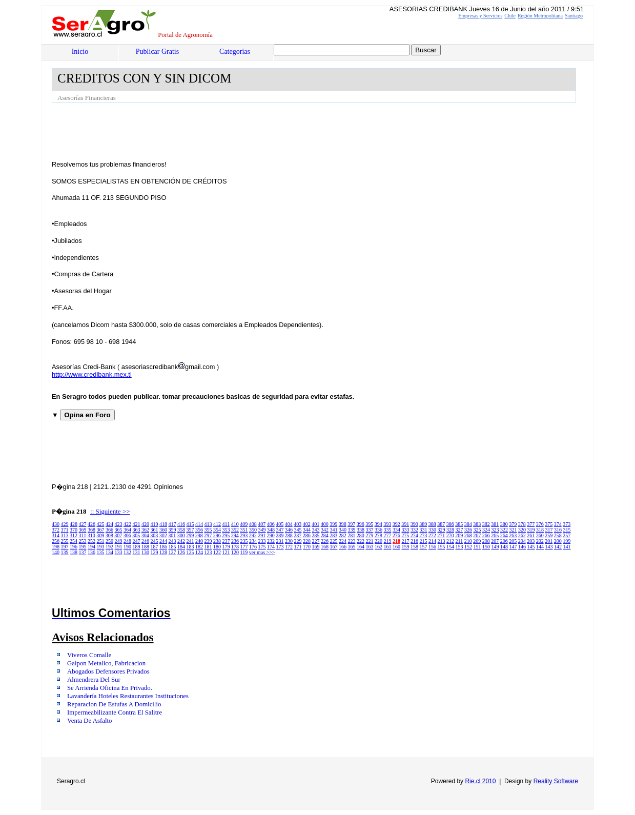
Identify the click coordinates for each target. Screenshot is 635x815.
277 (387, 535)
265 (495, 535)
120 (235, 552)
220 (378, 541)
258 (558, 535)
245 (154, 541)
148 (504, 546)
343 (316, 530)
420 (145, 524)
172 (289, 546)
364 (127, 530)
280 (360, 535)
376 (540, 524)
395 (369, 524)
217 (405, 541)
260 (540, 535)
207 (495, 541)
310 (91, 535)
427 (83, 524)
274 (414, 535)
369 (83, 530)
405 (279, 524)
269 (459, 535)
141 (567, 546)
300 (181, 535)
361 (154, 530)
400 (325, 524)
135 (101, 552)
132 (127, 552)
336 (378, 530)
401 (315, 524)
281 (351, 535)
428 (73, 524)
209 (477, 541)
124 (199, 552)
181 (208, 546)
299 (190, 535)
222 (360, 541)
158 (414, 546)
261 (531, 535)
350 (253, 530)
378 (522, 524)
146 (522, 546)
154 (450, 546)
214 (432, 541)
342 (325, 530)
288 (289, 535)
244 (163, 541)
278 (378, 535)
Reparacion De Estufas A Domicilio (114, 704)
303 (154, 535)
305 (136, 535)
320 (522, 530)
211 (459, 541)
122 (217, 552)
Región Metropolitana (540, 15)
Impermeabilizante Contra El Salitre (114, 712)
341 (334, 530)
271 (441, 535)
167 (334, 546)
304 (145, 535)
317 (549, 530)
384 (468, 524)
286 (307, 535)
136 (91, 552)
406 (271, 524)
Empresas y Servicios (480, 15)
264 (504, 535)
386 (450, 524)
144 (540, 546)
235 (244, 541)
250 (109, 541)
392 (396, 524)
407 (261, 524)
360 (163, 530)
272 (432, 535)
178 (235, 546)
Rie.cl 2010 (480, 781)
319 (531, 530)
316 (558, 530)
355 (208, 530)
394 (378, 524)
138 (73, 552)
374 (558, 524)
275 (405, 535)
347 (280, 530)
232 (271, 541)
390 (414, 524)
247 (136, 541)
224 (342, 541)
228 (307, 541)
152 (468, 546)
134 (109, 552)
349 (262, 530)
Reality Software (556, 781)
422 (127, 524)
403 (297, 524)
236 (235, 541)
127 (172, 552)
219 (388, 541)
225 (334, 541)
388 (432, 524)
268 (468, 535)
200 (558, 541)
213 (441, 541)
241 (190, 541)
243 (172, 541)
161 (388, 546)
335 (388, 530)
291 (261, 535)
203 (531, 541)
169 (316, 546)
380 (504, 524)
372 (55, 530)
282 (342, 535)
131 (136, 552)
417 (172, 524)
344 (307, 530)
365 (118, 530)
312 (73, 535)
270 (450, 535)
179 (226, 546)
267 (477, 535)
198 (55, 546)
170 (307, 546)
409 (244, 524)
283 (333, 535)
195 (83, 546)
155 (441, 546)
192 (109, 546)
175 (262, 546)
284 (325, 535)
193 (101, 546)
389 (423, 524)
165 (352, 546)
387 (441, 524)
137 (83, 552)
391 (405, 524)
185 (172, 546)
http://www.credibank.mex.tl (92, 374)
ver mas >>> (262, 552)
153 (459, 546)
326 (468, 530)
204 (522, 541)
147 (513, 546)
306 (127, 535)
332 (414, 530)
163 (370, 546)
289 (279, 535)
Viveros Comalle (89, 655)
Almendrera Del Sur (93, 679)
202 (540, 541)
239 (208, 541)
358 (181, 530)
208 (486, 541)
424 (109, 524)
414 (199, 524)
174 (271, 546)
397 (351, 524)
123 (208, 552)
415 (190, 524)
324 (486, 530)
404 (289, 524)
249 (118, 541)
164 (360, 546)
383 (477, 524)
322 (504, 530)
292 (253, 535)
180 (217, 546)
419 (154, 524)
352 (235, 530)
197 (65, 546)
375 (548, 524)
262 (522, 535)
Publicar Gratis (157, 51)
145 (531, 546)
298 (199, 535)
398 (342, 524)
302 (163, 535)
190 (127, 546)
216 (414, 541)
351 (244, 530)
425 (101, 524)
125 (190, 552)
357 (190, 530)
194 (91, 546)
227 (316, 541)
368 (91, 530)
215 (423, 541)
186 (163, 546)
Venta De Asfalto (89, 720)
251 (101, 541)
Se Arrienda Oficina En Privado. (109, 687)
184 (181, 546)
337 (370, 530)
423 (118, 524)
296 (217, 535)
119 (244, 552)
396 (360, 524)
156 (432, 546)
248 (127, 541)
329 (441, 530)
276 (396, 535)
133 (118, 552)
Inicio (80, 51)
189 (136, 546)
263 (513, 535)
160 (396, 546)
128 (163, 552)
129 (154, 552)
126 (181, 552)
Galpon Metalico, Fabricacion (106, 663)
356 (199, 530)
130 (145, 552)
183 (190, 546)
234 (253, 541)
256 (55, 541)
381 (495, 524)
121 (226, 552)
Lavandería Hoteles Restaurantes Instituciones (128, 696)
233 (262, 541)
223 (352, 541)
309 (100, 535)
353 (226, 530)
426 (91, 524)
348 (271, 530)
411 (226, 524)
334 (396, 530)
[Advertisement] (238, 131)
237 (226, 541)
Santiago (574, 15)
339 (352, 530)
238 (217, 541)
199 (566, 541)
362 (145, 530)
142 (558, 546)
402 (307, 524)
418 (163, 524)
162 (378, 546)
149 (495, 546)
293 (244, 535)
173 (280, 546)
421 (136, 524)
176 (253, 546)
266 (486, 535)
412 (217, 524)
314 (55, 535)
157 (423, 546)
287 (297, 535)
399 (333, 524)
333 (405, 530)
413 (208, 524)
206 (504, 541)
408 (253, 524)
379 (513, 524)
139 (65, 552)
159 (405, 546)
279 (369, 535)
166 (342, 546)
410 (235, 524)
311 (83, 535)
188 (145, 546)
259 (548, 535)
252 (91, 541)
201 (548, 541)
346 (289, 530)
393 (387, 524)
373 (566, 524)
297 (208, 535)
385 (459, 524)
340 (342, 530)
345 (298, 530)
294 (235, 535)
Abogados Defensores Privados (108, 671)
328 (450, 530)
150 (486, 546)
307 (118, 535)
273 (423, 535)
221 (370, 541)
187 (154, 546)
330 (432, 530)
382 (486, 524)
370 (73, 530)
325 (477, 530)
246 (145, 541)
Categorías (234, 51)
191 (118, 546)
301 (172, 535)
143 (549, 546)
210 (468, 541)
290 (271, 535)
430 (55, 524)
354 (217, 530)
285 (315, 535)
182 (199, 546)
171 (298, 546)
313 (65, 535)
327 (459, 530)
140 (55, 552)
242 (181, 541)
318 (540, 530)
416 (181, 524)
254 (73, 541)
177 (244, 546)
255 (65, 541)
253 (83, 541)
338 (360, 530)
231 (280, 541)
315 (567, 530)
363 (136, 530)
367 (101, 530)
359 (172, 530)
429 (65, 524)
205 (513, 541)
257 (566, 535)
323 (495, 530)
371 (65, 530)
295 (226, 535)
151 (477, 546)
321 (513, 530)
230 (289, 541)
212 (450, 541)
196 (73, 546)
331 (423, 530)
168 (325, 546)
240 (199, 541)
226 (325, 541)
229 (298, 541)
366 (109, 530)
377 (531, 524)
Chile (510, 15)
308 (109, 535)
